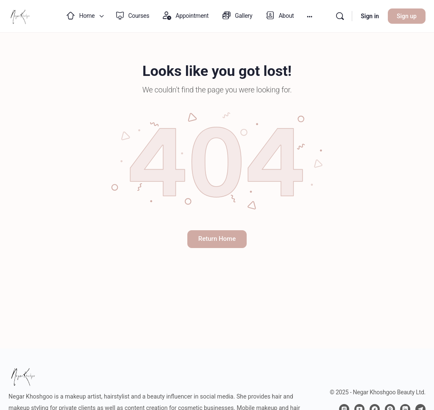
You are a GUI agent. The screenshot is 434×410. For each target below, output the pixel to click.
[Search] (339, 16)
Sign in (370, 16)
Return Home (217, 239)
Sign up (407, 16)
